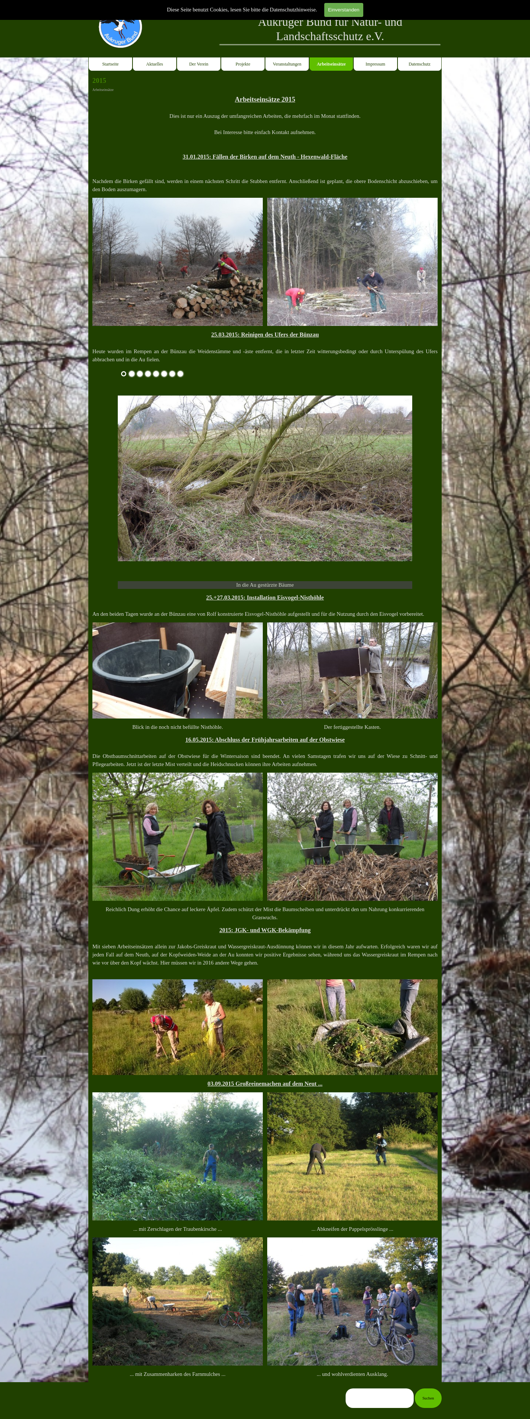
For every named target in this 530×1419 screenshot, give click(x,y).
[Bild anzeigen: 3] (140, 374)
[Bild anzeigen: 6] (164, 374)
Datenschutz (419, 64)
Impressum (375, 64)
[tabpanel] (330, 29)
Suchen (428, 1398)
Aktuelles (154, 64)
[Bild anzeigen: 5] (156, 374)
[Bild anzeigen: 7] (172, 374)
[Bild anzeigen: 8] (180, 374)
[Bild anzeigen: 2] (132, 374)
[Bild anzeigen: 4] (148, 374)
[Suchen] (380, 1398)
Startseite (110, 64)
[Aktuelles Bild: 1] (124, 374)
